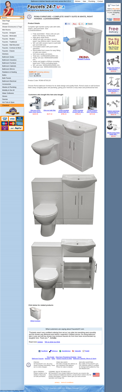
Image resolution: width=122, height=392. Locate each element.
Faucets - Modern (8, 39)
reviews (40, 342)
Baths (4, 75)
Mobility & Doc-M (8, 90)
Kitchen (77, 1)
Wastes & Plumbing (9, 87)
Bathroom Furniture (9, 63)
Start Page (6, 21)
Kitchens (5, 54)
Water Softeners (8, 93)
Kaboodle (78, 351)
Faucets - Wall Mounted (10, 45)
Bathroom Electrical (9, 81)
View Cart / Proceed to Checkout (66, 357)
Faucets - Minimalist (9, 36)
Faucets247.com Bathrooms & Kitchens (25, 7)
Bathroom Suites (8, 57)
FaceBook (44, 351)
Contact (100, 1)
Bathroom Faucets (38, 358)
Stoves (4, 96)
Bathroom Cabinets (9, 66)
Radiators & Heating (9, 72)
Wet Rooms (6, 30)
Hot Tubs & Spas (8, 102)
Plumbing (91, 1)
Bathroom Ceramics (9, 60)
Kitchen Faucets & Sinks (64, 358)
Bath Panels (6, 78)
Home (79, 357)
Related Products (84, 59)
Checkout (5, 105)
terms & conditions (67, 382)
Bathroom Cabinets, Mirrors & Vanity (84, 358)
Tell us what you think (52, 342)
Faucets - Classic (8, 51)
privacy (57, 382)
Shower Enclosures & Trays (12, 27)
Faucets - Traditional (9, 42)
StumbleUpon (66, 351)
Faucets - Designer (9, 33)
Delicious (55, 351)
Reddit (87, 351)
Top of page (50, 357)
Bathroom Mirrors (8, 69)
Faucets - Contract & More (11, 48)
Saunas (5, 99)
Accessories (6, 84)
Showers (5, 24)
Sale (84, 1)
